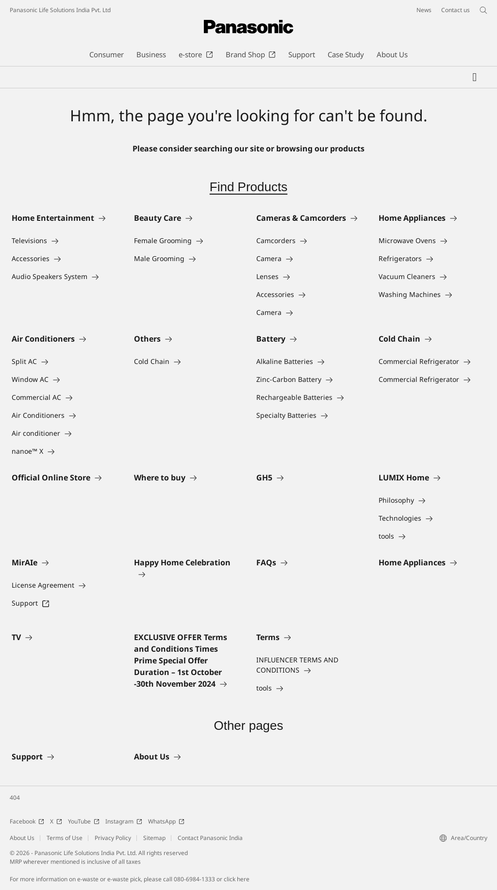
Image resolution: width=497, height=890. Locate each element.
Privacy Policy (113, 838)
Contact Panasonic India (210, 838)
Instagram (123, 821)
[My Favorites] (474, 77)
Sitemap (154, 838)
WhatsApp (166, 821)
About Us (22, 838)
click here (236, 879)
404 (15, 797)
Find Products (248, 187)
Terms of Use (65, 838)
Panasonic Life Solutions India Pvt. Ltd (60, 10)
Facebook (27, 821)
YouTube (83, 821)
